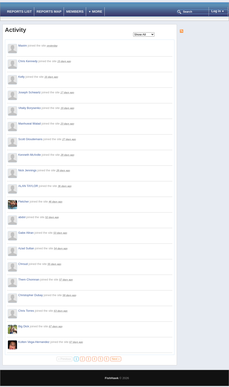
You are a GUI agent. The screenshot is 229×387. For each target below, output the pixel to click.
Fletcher (23, 201)
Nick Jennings (27, 170)
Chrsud (23, 264)
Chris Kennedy (28, 61)
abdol (22, 217)
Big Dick (23, 326)
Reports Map (48, 11)
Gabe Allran (26, 232)
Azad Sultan (26, 248)
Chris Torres (26, 310)
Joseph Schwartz (29, 92)
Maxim (22, 45)
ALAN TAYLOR (28, 186)
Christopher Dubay (30, 295)
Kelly (21, 76)
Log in (216, 11)
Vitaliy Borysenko (29, 108)
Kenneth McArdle (29, 154)
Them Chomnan (28, 279)
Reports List (19, 11)
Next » (116, 359)
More (97, 11)
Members (75, 11)
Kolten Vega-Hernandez (34, 342)
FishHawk (112, 378)
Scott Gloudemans (30, 139)
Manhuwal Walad (29, 123)
